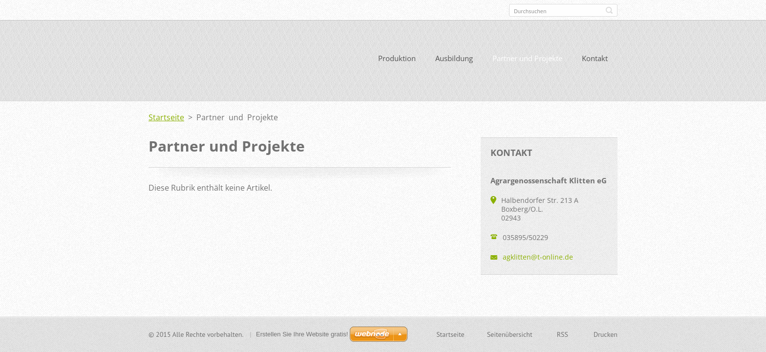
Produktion (397, 58)
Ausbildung (454, 58)
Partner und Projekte (527, 58)
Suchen (609, 10)
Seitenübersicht (509, 334)
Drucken (605, 334)
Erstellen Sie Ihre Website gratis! (302, 334)
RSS (562, 334)
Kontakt (595, 58)
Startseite (166, 117)
